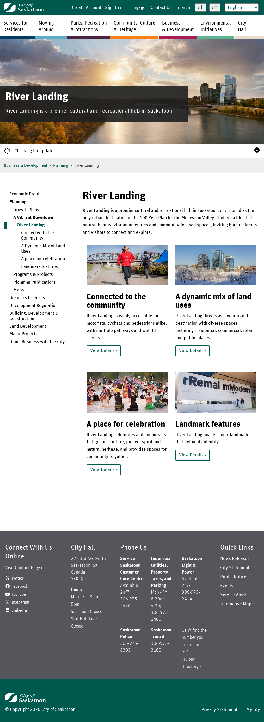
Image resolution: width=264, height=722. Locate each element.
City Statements (235, 567)
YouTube (18, 594)
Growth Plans (26, 209)
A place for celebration (43, 258)
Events (226, 585)
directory (190, 666)
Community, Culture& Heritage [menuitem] (134, 26)
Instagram (20, 602)
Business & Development (25, 165)
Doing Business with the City (37, 341)
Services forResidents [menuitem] (15, 26)
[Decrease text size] (214, 7)
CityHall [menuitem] (242, 26)
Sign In (112, 7)
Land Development (27, 326)
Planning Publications (34, 282)
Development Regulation (33, 305)
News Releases (234, 558)
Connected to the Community (37, 236)
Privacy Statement (219, 709)
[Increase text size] (200, 7)
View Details (102, 350)
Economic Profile (25, 194)
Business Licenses (27, 297)
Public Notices (234, 577)
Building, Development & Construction (33, 316)
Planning (60, 165)
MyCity (253, 709)
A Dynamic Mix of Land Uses (43, 249)
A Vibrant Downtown (33, 217)
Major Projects (23, 334)
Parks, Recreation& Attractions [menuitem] (89, 26)
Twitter (17, 578)
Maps (18, 290)
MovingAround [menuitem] (46, 26)
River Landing (31, 225)
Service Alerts (233, 595)
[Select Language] (242, 7)
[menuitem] (39, 194)
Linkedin (19, 610)
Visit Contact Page (22, 567)
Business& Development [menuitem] (178, 26)
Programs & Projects (33, 274)
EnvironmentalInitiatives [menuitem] (215, 26)
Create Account (86, 7)
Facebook (19, 586)
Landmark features (39, 266)
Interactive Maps (237, 604)
